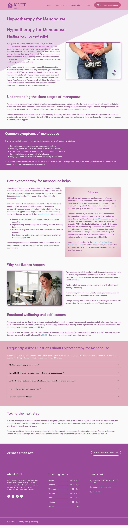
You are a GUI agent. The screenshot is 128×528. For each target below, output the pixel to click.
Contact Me (97, 492)
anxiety (57, 211)
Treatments (62, 5)
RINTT (44, 335)
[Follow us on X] (17, 496)
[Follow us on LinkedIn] (8, 496)
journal (100, 219)
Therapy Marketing (31, 521)
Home (48, 5)
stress (17, 196)
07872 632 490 (105, 487)
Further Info (78, 5)
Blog (88, 5)
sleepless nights (44, 214)
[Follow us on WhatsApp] (21, 496)
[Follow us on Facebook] (13, 496)
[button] (64, 364)
